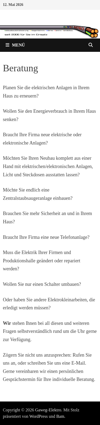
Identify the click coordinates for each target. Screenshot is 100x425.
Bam (60, 416)
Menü (15, 45)
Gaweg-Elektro (48, 410)
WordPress (38, 416)
